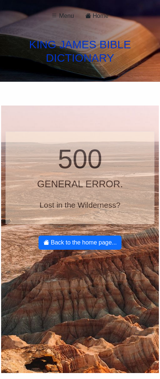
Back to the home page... (80, 242)
